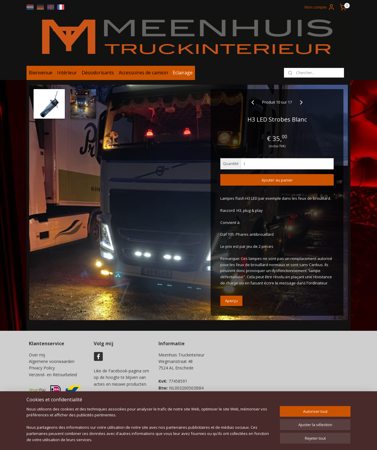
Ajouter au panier (277, 182)
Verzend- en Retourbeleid (53, 376)
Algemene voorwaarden (52, 363)
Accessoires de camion (143, 74)
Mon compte (320, 7)
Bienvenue (40, 74)
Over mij (37, 357)
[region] (150, 428)
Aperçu (231, 302)
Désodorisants (98, 74)
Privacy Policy (42, 370)
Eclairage (183, 74)
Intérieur (67, 74)
